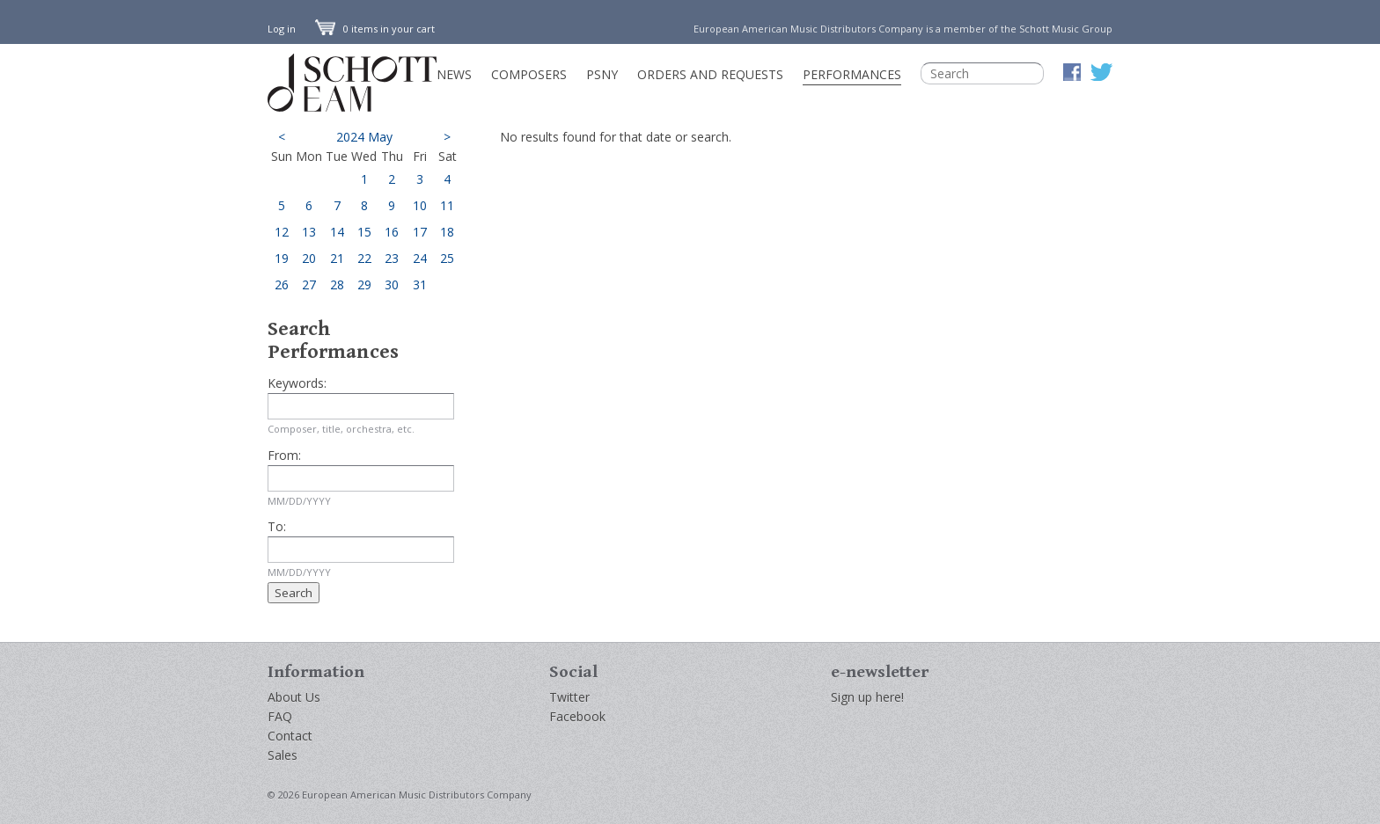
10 (420, 205)
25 (447, 258)
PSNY (602, 74)
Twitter (569, 697)
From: (284, 455)
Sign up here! (867, 697)
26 (282, 284)
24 (420, 258)
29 (364, 284)
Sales (282, 755)
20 (309, 258)
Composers (529, 74)
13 (309, 231)
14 (337, 231)
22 (364, 258)
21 (337, 258)
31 (420, 284)
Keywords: (297, 383)
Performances (852, 74)
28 (337, 284)
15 (364, 231)
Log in (282, 28)
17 (420, 231)
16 (392, 231)
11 (447, 205)
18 (447, 231)
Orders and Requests (710, 74)
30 (392, 284)
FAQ (280, 716)
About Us (294, 697)
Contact (290, 735)
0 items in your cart (375, 28)
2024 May (364, 136)
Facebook (577, 716)
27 (309, 284)
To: (277, 526)
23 (392, 258)
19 (282, 258)
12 (282, 231)
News (454, 74)
